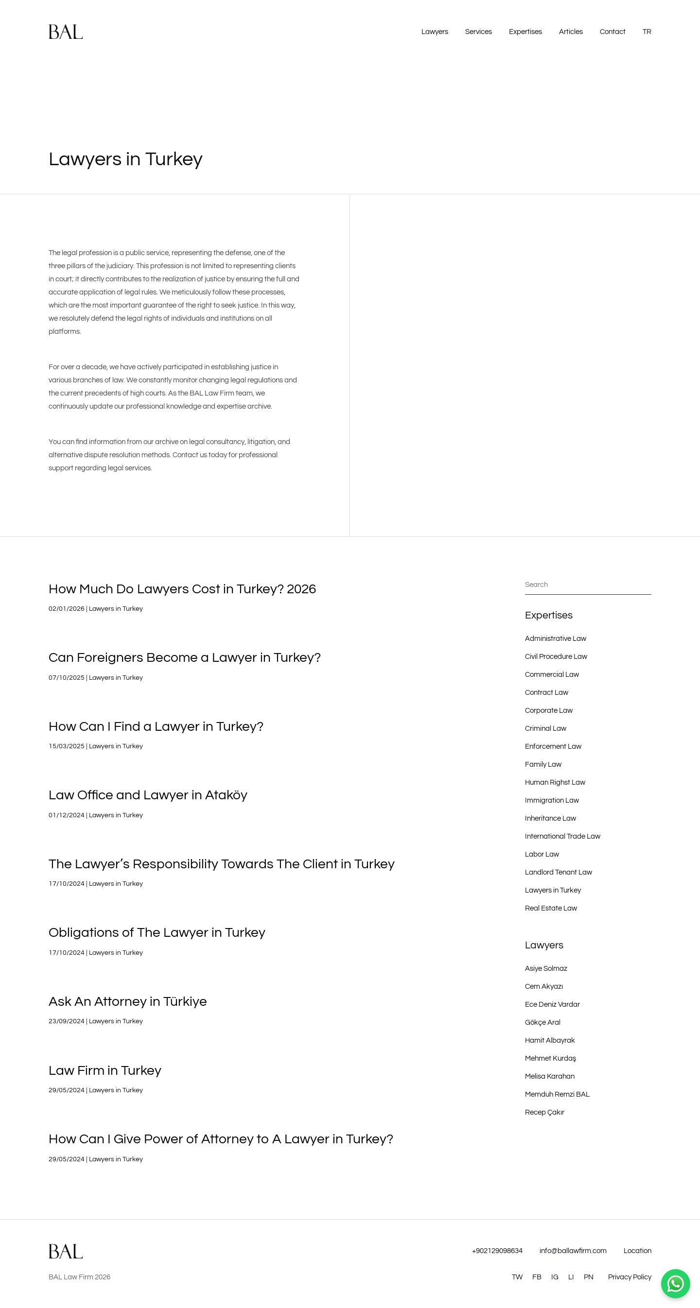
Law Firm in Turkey (105, 1071)
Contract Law (546, 692)
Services (478, 31)
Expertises (525, 31)
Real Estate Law (551, 908)
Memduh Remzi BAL (557, 1094)
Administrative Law (555, 638)
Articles (571, 31)
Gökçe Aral (542, 1022)
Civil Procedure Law (556, 656)
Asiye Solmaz (546, 968)
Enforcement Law (553, 746)
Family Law (543, 764)
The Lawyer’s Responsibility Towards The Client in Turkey (222, 864)
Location (637, 1251)
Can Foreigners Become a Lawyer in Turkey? (185, 658)
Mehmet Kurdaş (550, 1058)
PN (589, 1277)
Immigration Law (552, 800)
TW (517, 1277)
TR (647, 31)
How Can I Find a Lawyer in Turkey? (156, 727)
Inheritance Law (550, 818)
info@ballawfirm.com (573, 1251)
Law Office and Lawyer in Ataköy (148, 795)
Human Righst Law (555, 782)
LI (571, 1277)
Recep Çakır (544, 1112)
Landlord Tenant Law (558, 872)
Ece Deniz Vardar (552, 1004)
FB (537, 1277)
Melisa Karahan (550, 1076)
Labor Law (542, 854)
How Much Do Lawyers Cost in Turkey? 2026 (182, 589)
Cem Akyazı (544, 986)
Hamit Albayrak (550, 1040)
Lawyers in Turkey (116, 608)
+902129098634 (497, 1251)
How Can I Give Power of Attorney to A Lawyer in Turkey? (221, 1139)
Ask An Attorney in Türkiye (128, 1002)
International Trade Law (562, 836)
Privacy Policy (629, 1277)
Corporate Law (549, 710)
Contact (613, 31)
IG (555, 1277)
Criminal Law (545, 728)
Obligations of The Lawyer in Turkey (157, 933)
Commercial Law (552, 674)
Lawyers (434, 31)
